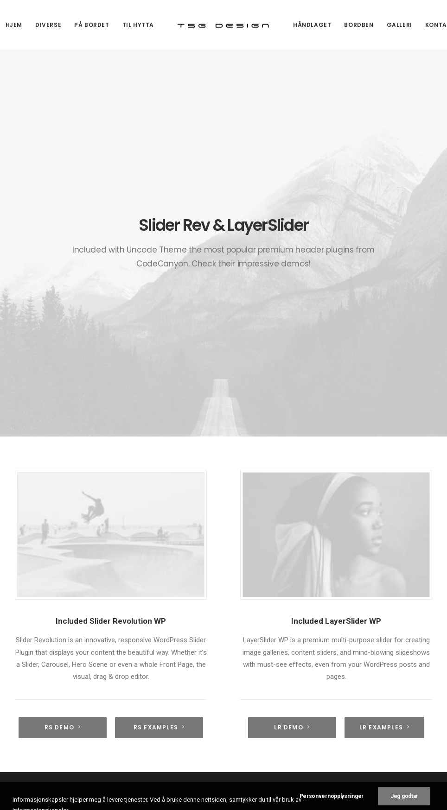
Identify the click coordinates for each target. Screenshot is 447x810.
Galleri (399, 25)
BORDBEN (358, 25)
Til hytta (138, 25)
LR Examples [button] (384, 496)
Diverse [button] (48, 25)
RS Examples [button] (159, 496)
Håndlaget (312, 25)
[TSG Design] (223, 25)
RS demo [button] (63, 496)
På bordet (91, 25)
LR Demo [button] (292, 496)
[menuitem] (48, 25)
